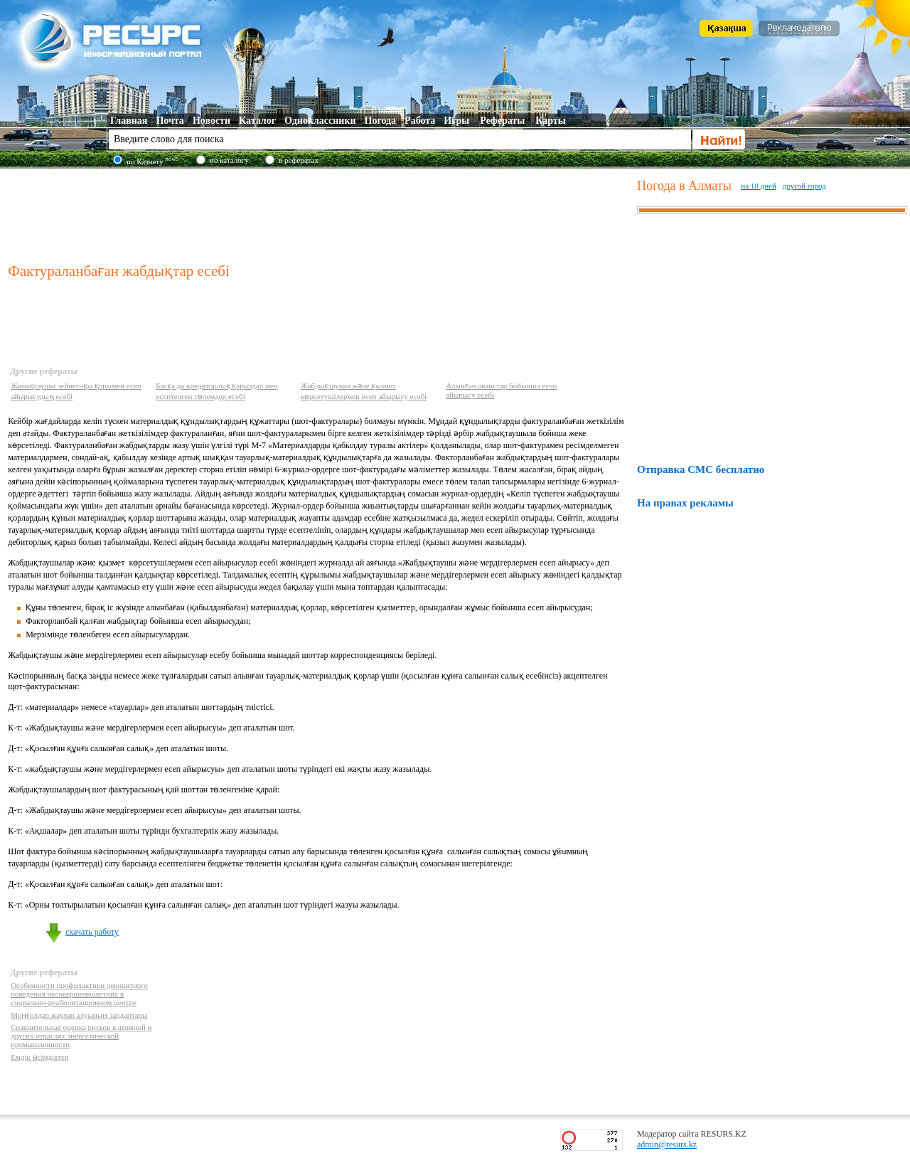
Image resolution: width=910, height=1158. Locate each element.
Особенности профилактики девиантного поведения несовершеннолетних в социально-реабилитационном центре (79, 993)
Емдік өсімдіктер (39, 1057)
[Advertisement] (319, 213)
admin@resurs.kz (667, 1144)
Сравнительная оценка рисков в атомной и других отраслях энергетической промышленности (81, 1035)
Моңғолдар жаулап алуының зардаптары (79, 1015)
